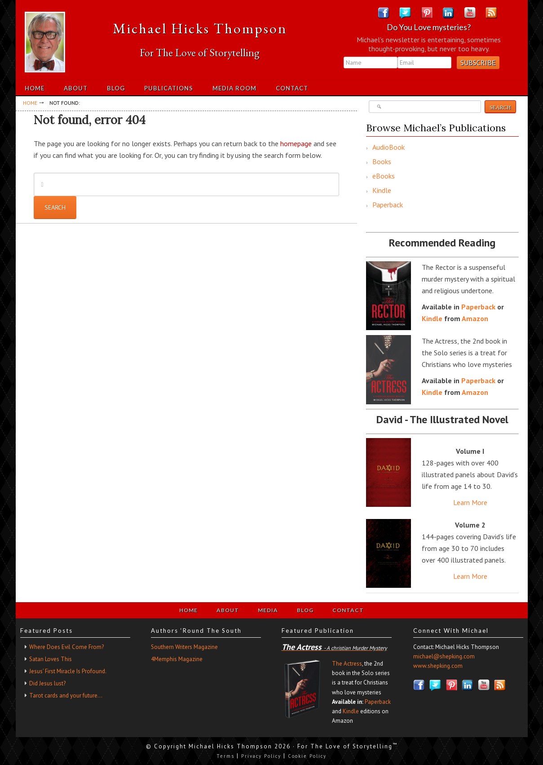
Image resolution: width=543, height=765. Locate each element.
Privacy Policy (261, 756)
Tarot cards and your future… (65, 695)
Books (381, 161)
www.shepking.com (438, 666)
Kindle (381, 190)
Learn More (470, 502)
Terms (225, 756)
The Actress (347, 663)
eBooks (383, 175)
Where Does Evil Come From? (66, 647)
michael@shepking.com (444, 656)
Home (188, 610)
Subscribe (478, 62)
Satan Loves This (50, 659)
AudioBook (388, 147)
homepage (296, 143)
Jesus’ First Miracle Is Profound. (67, 671)
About (227, 610)
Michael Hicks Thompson (200, 28)
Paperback (387, 204)
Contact (348, 610)
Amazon (475, 318)
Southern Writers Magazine (184, 647)
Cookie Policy (307, 756)
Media (268, 610)
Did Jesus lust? (47, 683)
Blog (305, 610)
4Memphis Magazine (177, 659)
